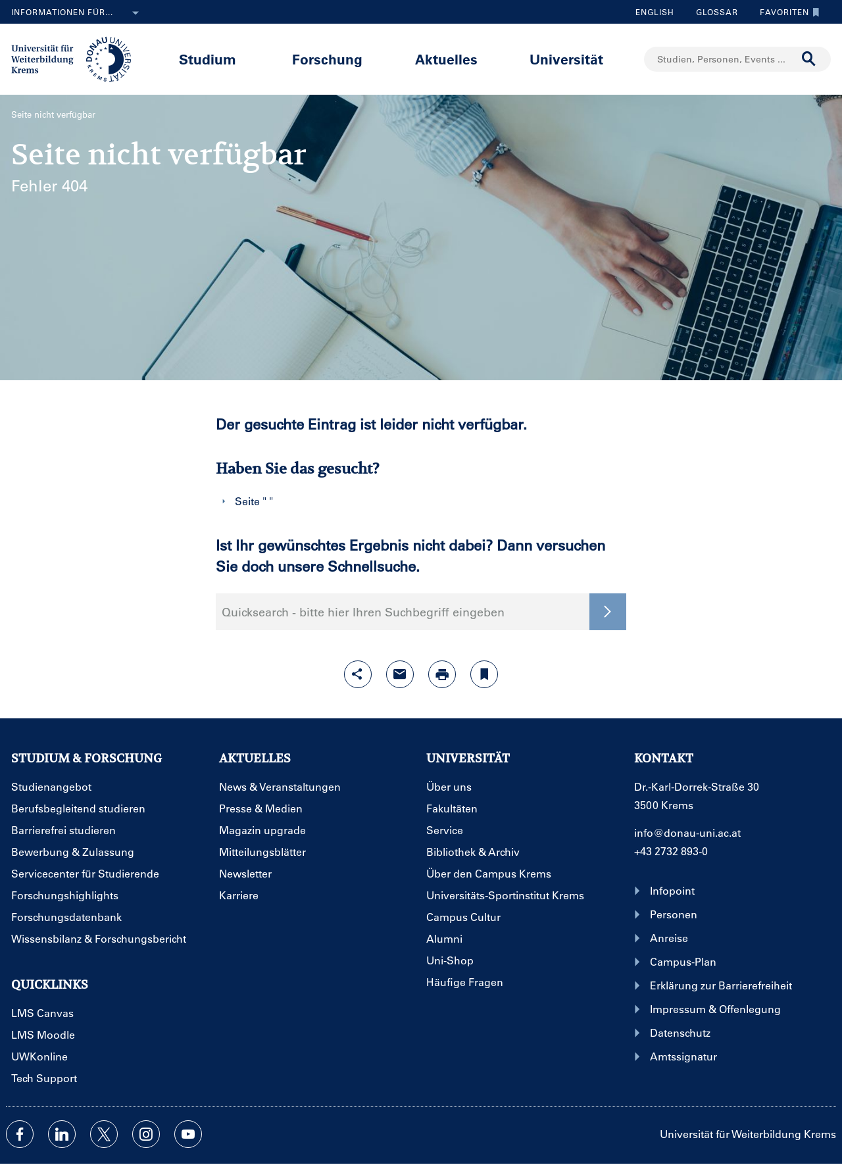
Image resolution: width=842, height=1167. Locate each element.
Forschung (327, 59)
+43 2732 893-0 (671, 851)
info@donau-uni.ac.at (687, 832)
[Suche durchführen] (809, 59)
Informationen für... (77, 13)
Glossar (712, 12)
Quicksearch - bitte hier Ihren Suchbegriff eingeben (363, 612)
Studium (207, 59)
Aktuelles (446, 59)
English (654, 12)
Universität (566, 59)
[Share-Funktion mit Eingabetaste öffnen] (358, 674)
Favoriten (786, 12)
